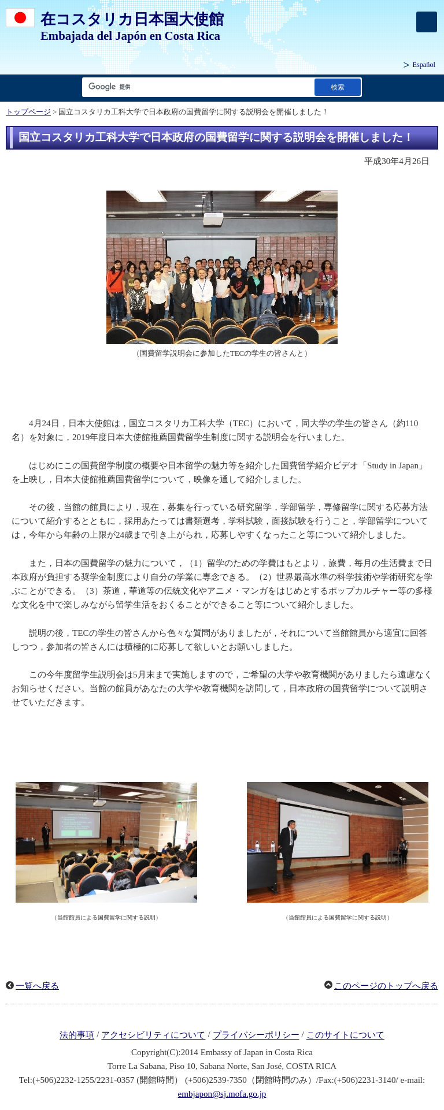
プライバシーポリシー (256, 1035)
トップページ (28, 112)
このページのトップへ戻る (386, 985)
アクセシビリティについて (153, 1035)
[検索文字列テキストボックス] (196, 87)
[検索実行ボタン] (337, 87)
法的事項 (77, 1035)
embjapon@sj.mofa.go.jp (222, 1093)
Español (423, 65)
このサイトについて (345, 1035)
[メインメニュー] (426, 22)
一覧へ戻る (37, 985)
